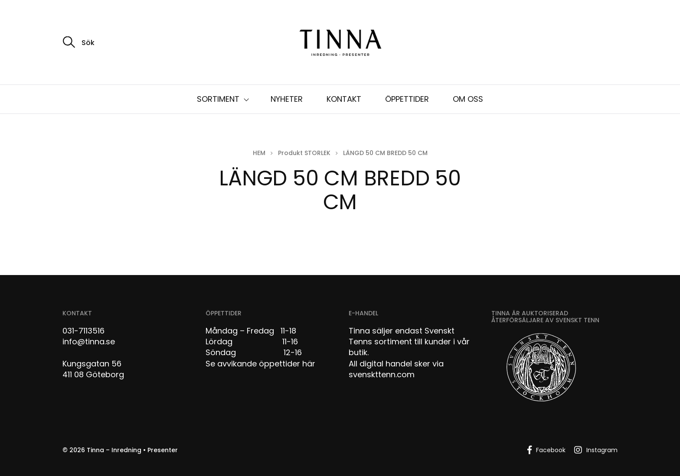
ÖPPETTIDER (407, 99)
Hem (259, 153)
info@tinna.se (88, 341)
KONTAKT (344, 99)
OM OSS (468, 99)
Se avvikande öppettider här (260, 363)
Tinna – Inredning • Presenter (132, 450)
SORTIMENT (218, 99)
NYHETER (287, 99)
